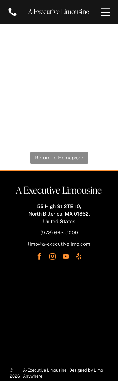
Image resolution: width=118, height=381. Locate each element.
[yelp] (79, 257)
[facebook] (39, 257)
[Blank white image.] (13, 16)
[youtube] (65, 257)
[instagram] (52, 257)
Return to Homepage (59, 158)
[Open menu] (105, 12)
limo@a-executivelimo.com (59, 244)
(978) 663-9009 (59, 233)
